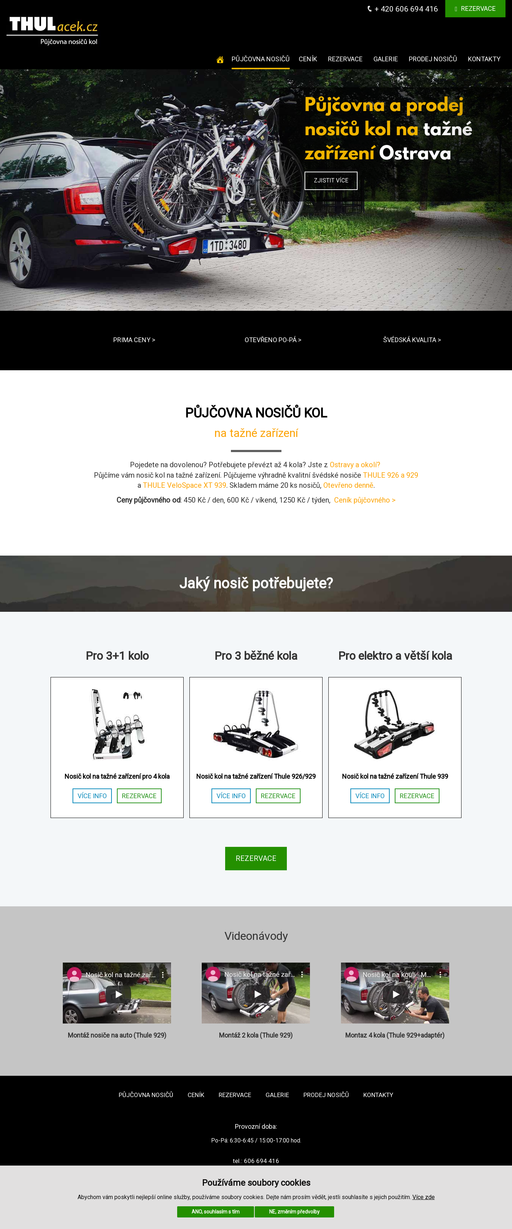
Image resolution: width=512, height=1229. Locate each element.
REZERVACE (139, 796)
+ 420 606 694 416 (402, 9)
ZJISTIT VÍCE (331, 180)
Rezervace (475, 8)
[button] (38, 190)
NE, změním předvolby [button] (294, 1212)
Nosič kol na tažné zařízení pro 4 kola (117, 776)
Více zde (423, 1197)
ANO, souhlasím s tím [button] (216, 1212)
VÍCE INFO (92, 796)
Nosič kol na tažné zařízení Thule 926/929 (256, 776)
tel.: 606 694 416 (256, 1160)
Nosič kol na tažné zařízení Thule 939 (395, 776)
